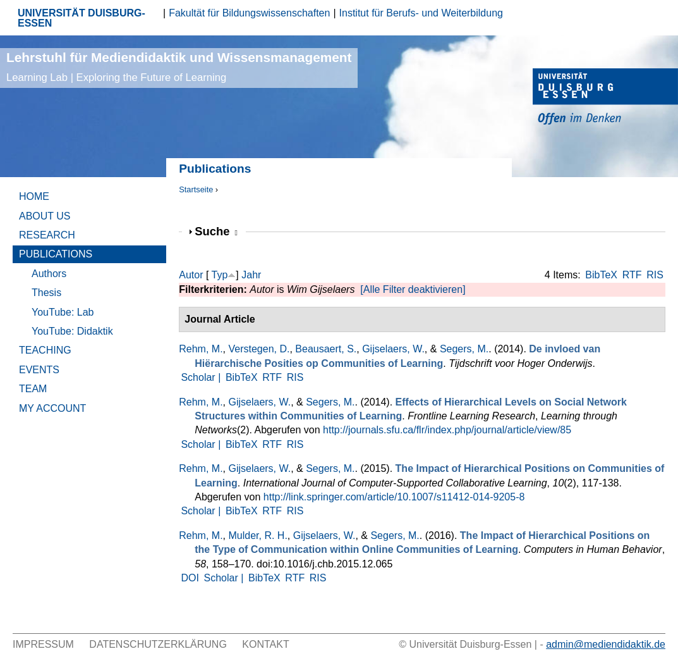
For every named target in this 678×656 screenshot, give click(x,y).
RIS (654, 274)
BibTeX (601, 274)
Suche (216, 231)
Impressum (43, 644)
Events (39, 369)
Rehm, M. (200, 348)
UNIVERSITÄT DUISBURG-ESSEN (81, 18)
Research (47, 235)
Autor (191, 274)
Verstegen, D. (258, 348)
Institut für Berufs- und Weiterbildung (421, 13)
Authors (49, 273)
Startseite (196, 189)
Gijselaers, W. (393, 348)
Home (34, 196)
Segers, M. (464, 348)
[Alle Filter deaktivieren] (412, 289)
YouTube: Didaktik (72, 331)
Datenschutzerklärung (158, 644)
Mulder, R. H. (257, 535)
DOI (189, 577)
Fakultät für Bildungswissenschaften (249, 13)
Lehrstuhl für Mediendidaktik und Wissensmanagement (178, 67)
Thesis (46, 292)
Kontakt (265, 644)
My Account (52, 408)
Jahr (251, 274)
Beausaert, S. (325, 348)
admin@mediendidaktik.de (605, 644)
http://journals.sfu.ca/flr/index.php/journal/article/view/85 (447, 429)
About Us (45, 216)
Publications (55, 254)
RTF (632, 274)
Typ (220, 274)
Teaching (45, 350)
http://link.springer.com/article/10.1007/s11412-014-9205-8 (394, 497)
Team (33, 388)
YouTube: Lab (63, 312)
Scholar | (202, 377)
